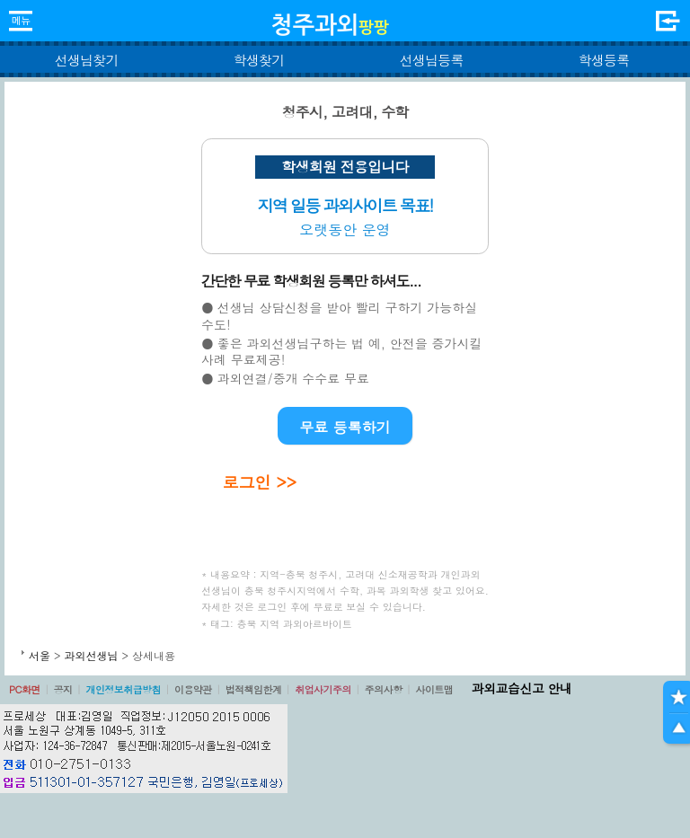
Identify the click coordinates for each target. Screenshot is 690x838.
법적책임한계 (254, 689)
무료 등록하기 (344, 427)
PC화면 (24, 689)
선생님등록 (431, 59)
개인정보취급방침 (123, 689)
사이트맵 (434, 689)
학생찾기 (259, 59)
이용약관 (193, 689)
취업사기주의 (323, 689)
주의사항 (383, 689)
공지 (63, 689)
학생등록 (604, 59)
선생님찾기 (86, 59)
